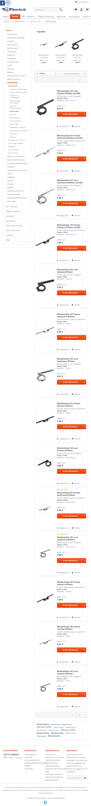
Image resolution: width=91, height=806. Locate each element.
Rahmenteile (12, 83)
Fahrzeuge (11, 201)
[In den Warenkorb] (71, 114)
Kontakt (28, 766)
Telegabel (11, 177)
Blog (7, 240)
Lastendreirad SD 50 (15, 191)
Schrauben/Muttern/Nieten (18, 163)
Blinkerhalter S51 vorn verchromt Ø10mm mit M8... (70, 181)
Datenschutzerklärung (54, 777)
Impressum (50, 754)
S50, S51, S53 (12, 86)
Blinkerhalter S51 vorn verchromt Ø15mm (67, 360)
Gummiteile (13, 134)
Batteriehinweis (52, 780)
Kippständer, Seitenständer (18, 131)
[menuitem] (48, 10)
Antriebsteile (12, 34)
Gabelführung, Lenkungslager (14, 97)
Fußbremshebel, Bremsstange (15, 102)
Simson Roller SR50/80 (15, 143)
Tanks (9, 174)
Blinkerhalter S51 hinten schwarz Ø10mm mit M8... (69, 226)
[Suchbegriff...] (48, 9)
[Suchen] (60, 9)
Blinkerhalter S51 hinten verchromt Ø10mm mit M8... (70, 136)
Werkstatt (10, 216)
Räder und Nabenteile (16, 160)
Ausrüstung (10, 221)
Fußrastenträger (15, 118)
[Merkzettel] (75, 9)
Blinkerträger (14, 111)
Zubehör (10, 187)
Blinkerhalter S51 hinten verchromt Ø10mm (44, 56)
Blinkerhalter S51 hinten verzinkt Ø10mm (68, 628)
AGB (47, 771)
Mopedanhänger (13, 194)
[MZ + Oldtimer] (28, 16)
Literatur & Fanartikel (14, 226)
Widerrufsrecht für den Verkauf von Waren (55, 758)
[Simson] (15, 16)
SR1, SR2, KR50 (13, 150)
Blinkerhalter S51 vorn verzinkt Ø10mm (67, 672)
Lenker (10, 65)
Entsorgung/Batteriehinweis (34, 763)
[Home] (5, 16)
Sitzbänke (11, 167)
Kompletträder (13, 62)
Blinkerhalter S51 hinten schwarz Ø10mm (61, 56)
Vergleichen (63, 126)
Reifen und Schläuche (16, 156)
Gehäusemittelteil (15, 121)
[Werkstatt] (61, 16)
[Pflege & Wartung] (45, 16)
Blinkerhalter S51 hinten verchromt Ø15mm (68, 315)
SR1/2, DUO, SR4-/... (14, 230)
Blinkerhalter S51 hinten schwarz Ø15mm (68, 404)
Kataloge (9, 235)
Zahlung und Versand (54, 774)
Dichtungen (11, 51)
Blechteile (13, 115)
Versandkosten (40, 787)
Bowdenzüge (12, 48)
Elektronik (11, 55)
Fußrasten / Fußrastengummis (16, 107)
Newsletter (29, 769)
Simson (9, 30)
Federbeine (11, 58)
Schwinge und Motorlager (18, 89)
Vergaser (10, 184)
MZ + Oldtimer (12, 206)
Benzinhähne (12, 45)
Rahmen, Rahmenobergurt (18, 92)
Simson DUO (12, 153)
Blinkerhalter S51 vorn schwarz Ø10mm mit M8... (77, 56)
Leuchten (11, 69)
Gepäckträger (14, 124)
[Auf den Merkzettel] (76, 126)
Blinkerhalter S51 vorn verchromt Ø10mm (67, 538)
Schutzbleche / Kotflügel (17, 127)
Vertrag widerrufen (32, 760)
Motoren (10, 72)
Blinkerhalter (43, 724)
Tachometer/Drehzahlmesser (18, 170)
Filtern (41, 73)
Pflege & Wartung (13, 211)
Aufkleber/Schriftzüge (16, 38)
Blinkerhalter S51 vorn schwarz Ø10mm (67, 449)
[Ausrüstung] (74, 16)
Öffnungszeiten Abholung (31, 756)
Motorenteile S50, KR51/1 (17, 76)
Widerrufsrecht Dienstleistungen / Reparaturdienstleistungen (55, 766)
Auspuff (10, 41)
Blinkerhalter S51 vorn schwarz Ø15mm (67, 270)
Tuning (10, 180)
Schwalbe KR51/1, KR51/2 (16, 140)
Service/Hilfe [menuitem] (81, 2)
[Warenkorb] (87, 9)
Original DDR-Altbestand (17, 198)
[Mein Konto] (81, 9)
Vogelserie (11, 147)
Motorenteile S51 (14, 79)
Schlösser (13, 137)
